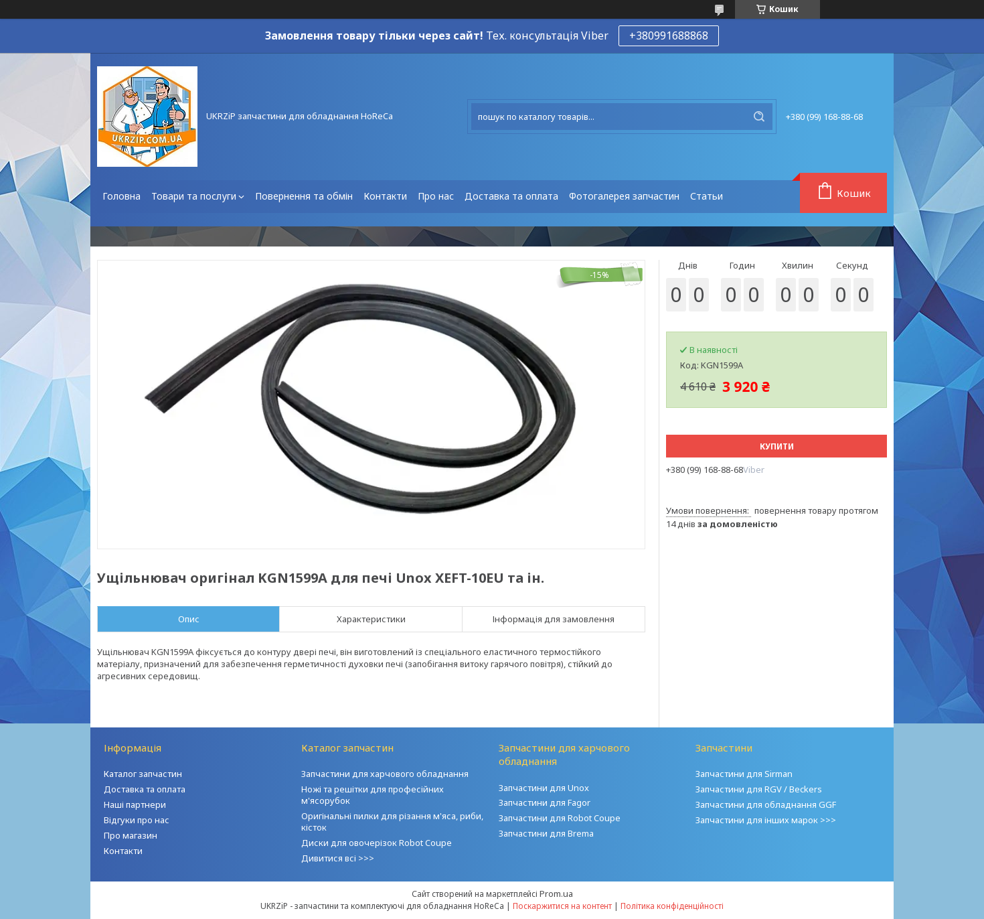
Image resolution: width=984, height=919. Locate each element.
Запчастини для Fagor (544, 802)
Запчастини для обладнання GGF (765, 804)
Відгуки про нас (136, 820)
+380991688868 (668, 35)
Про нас (436, 196)
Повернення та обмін (304, 196)
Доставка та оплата (511, 196)
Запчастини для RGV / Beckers (758, 789)
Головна (121, 196)
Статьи (706, 196)
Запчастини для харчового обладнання (385, 774)
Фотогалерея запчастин (624, 196)
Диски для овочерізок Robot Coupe (376, 843)
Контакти (385, 196)
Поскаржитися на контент (562, 906)
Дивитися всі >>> (337, 858)
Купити (777, 446)
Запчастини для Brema (546, 833)
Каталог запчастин (143, 774)
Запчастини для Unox (544, 788)
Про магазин (130, 835)
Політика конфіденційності (672, 906)
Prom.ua (556, 894)
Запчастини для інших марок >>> (765, 820)
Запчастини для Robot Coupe (560, 818)
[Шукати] (759, 116)
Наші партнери (135, 804)
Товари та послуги (193, 196)
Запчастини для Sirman (744, 774)
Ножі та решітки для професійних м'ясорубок (372, 794)
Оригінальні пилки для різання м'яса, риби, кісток (392, 821)
